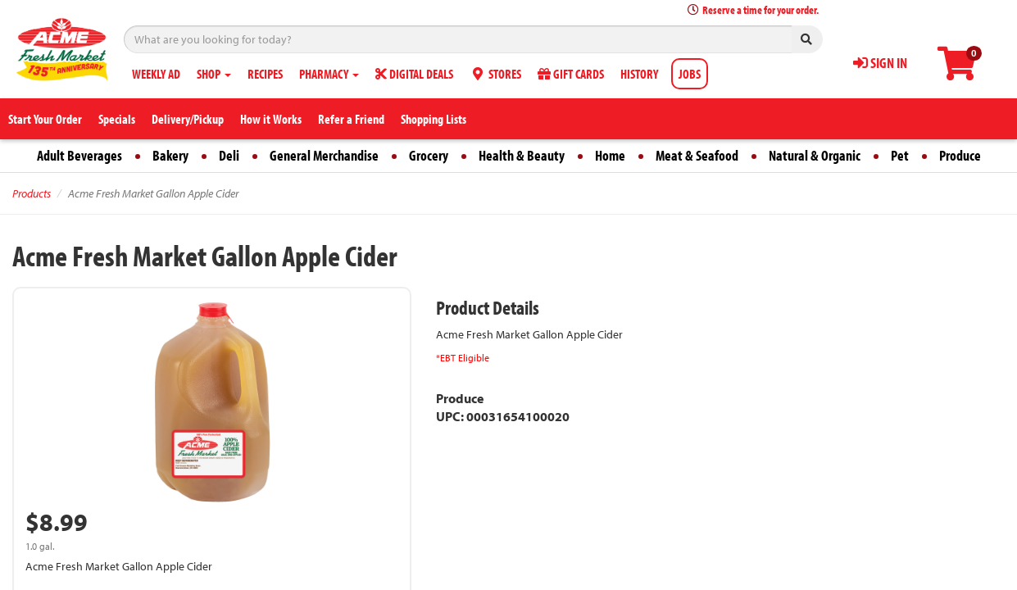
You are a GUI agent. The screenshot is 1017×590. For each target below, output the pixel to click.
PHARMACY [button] (329, 74)
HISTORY (639, 74)
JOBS (690, 74)
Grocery (428, 155)
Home (610, 155)
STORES (495, 74)
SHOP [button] (214, 74)
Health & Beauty (522, 155)
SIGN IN (880, 62)
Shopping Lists (433, 119)
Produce (960, 155)
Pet (900, 155)
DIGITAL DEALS (414, 74)
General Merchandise (324, 155)
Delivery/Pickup (188, 119)
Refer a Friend (351, 119)
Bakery (170, 155)
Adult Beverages (79, 155)
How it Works (271, 119)
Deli (229, 155)
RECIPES (265, 74)
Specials (116, 119)
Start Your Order (45, 119)
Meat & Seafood (697, 155)
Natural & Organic (814, 155)
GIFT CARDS (571, 74)
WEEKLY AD (156, 74)
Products (31, 193)
